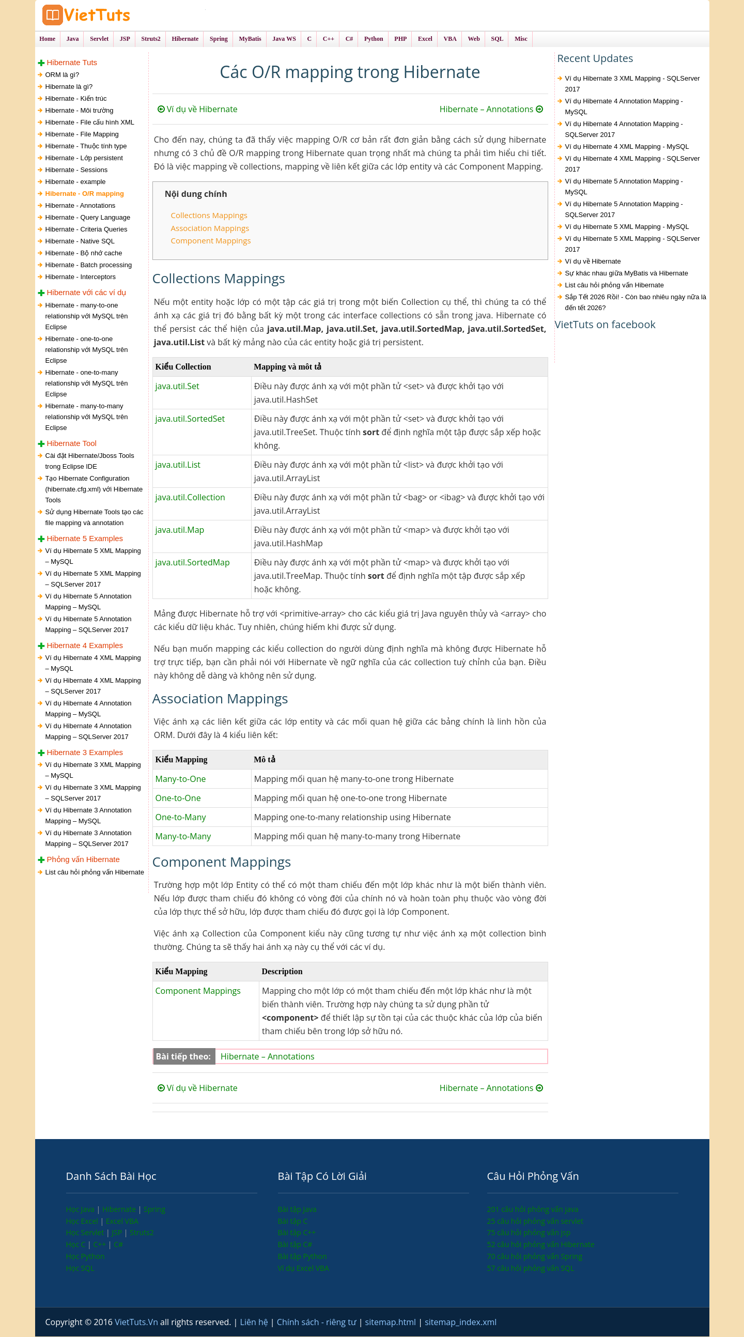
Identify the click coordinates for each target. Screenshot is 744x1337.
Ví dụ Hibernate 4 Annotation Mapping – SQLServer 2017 (88, 731)
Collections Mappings (209, 215)
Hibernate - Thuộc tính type (86, 146)
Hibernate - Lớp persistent (84, 158)
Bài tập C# (295, 1244)
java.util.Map (180, 529)
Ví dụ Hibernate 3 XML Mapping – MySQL (93, 770)
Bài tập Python (302, 1256)
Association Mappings (210, 228)
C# (118, 1244)
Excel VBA (122, 1221)
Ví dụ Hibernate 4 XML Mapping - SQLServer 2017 (632, 164)
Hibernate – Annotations (491, 109)
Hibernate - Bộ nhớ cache (83, 253)
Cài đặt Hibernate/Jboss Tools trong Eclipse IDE (89, 461)
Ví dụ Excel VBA (303, 1268)
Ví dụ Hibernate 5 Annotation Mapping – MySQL (88, 601)
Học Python (85, 1256)
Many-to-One (181, 779)
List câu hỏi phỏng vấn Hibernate (94, 872)
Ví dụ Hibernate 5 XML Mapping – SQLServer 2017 (93, 579)
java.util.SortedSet (190, 418)
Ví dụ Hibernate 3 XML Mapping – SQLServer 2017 (93, 793)
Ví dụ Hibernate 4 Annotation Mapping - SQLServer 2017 (624, 129)
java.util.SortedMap (193, 562)
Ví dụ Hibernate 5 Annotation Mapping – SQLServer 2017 (88, 624)
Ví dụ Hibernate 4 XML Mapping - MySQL (627, 147)
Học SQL (80, 1268)
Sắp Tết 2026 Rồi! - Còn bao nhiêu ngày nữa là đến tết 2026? (636, 303)
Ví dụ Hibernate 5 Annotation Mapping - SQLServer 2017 (624, 210)
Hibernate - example (75, 182)
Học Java (81, 1209)
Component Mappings (211, 240)
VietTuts (123, 15)
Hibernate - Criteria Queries (86, 230)
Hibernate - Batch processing (88, 265)
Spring (154, 1209)
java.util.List (178, 464)
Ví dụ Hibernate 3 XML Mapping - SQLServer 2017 (632, 84)
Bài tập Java (297, 1209)
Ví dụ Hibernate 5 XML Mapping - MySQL (627, 227)
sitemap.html (392, 1322)
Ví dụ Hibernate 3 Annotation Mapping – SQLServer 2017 (88, 838)
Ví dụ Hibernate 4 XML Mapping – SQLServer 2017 (93, 686)
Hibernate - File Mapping (82, 135)
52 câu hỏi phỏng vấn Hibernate (541, 1244)
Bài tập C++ (297, 1233)
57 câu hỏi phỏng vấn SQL (531, 1268)
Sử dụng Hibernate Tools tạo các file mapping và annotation (94, 517)
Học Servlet (86, 1233)
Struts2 (142, 1233)
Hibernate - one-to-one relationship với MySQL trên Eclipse (86, 349)
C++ (100, 1244)
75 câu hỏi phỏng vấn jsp (529, 1233)
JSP (118, 1233)
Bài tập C (293, 1221)
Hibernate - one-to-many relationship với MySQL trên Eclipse (86, 383)
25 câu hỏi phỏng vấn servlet (535, 1221)
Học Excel (83, 1221)
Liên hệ (255, 1322)
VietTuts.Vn (137, 1322)
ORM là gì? (62, 75)
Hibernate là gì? (69, 87)
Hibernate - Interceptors (80, 277)
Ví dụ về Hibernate (198, 109)
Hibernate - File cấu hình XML (89, 123)
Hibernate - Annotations (80, 206)
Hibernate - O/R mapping (84, 194)
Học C (77, 1244)
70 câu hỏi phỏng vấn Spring (535, 1256)
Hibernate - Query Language (88, 218)
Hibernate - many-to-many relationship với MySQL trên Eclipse (86, 417)
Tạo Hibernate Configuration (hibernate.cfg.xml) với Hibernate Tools (94, 489)
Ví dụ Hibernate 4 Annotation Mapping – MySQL (88, 708)
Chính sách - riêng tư (318, 1322)
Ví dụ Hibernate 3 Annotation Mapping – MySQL (88, 816)
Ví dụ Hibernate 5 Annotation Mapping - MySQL (624, 187)
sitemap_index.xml (461, 1322)
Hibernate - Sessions (76, 170)
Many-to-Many (183, 836)
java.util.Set (177, 386)
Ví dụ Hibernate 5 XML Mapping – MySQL (93, 556)
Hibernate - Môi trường (79, 111)
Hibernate (120, 1209)
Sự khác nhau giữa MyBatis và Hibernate (626, 274)
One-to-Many (181, 817)
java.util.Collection (190, 497)
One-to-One (178, 798)
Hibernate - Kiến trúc (76, 99)
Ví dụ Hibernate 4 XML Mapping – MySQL (93, 663)
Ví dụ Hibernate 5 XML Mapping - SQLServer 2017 (632, 244)
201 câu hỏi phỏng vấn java (533, 1209)
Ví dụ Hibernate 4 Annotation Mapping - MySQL (624, 107)
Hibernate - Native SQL (80, 241)
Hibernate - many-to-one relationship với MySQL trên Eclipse (86, 316)
